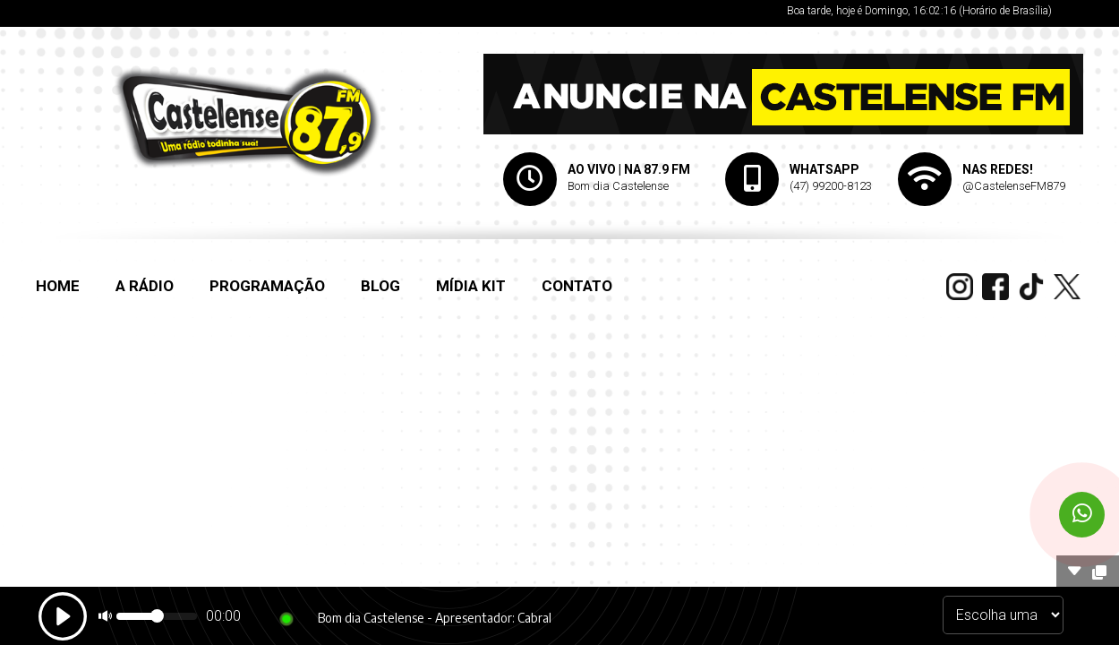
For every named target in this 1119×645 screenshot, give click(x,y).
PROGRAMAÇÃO (267, 286)
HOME (58, 286)
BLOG (380, 286)
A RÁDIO (144, 286)
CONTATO (577, 286)
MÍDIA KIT (471, 286)
